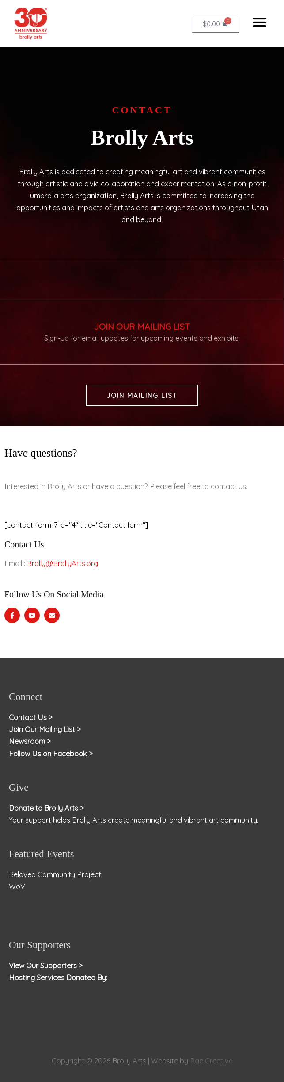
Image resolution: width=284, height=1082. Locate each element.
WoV (17, 886)
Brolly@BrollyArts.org (62, 563)
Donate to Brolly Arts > (46, 808)
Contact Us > (31, 717)
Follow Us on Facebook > (51, 753)
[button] (259, 23)
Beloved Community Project (56, 874)
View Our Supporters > (46, 965)
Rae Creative (211, 1060)
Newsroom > (30, 741)
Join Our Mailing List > (45, 729)
